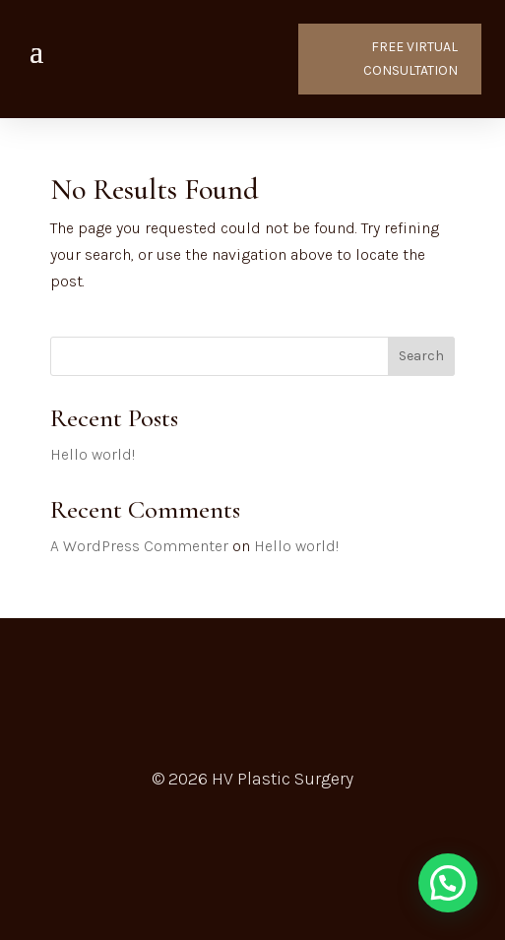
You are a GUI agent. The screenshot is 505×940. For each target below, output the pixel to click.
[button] (447, 882)
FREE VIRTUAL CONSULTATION (410, 58)
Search (421, 355)
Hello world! (92, 454)
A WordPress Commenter (139, 545)
